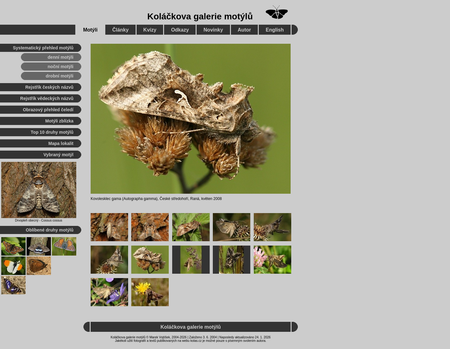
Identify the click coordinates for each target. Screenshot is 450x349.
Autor (244, 29)
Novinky (213, 29)
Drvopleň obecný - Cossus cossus (38, 220)
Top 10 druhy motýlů (52, 132)
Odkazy (180, 29)
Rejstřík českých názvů (49, 87)
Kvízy (150, 29)
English (275, 29)
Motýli (90, 29)
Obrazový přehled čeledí (48, 109)
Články (120, 29)
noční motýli (60, 66)
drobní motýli (59, 75)
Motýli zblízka (59, 120)
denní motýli (60, 57)
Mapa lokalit (60, 143)
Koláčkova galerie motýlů (200, 16)
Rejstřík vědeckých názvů (46, 98)
